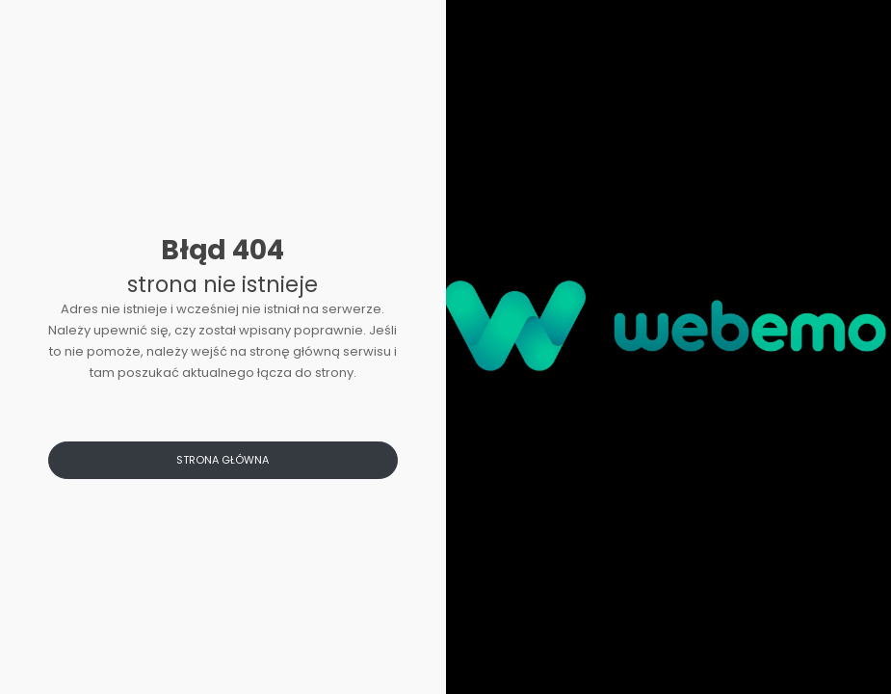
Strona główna (222, 459)
